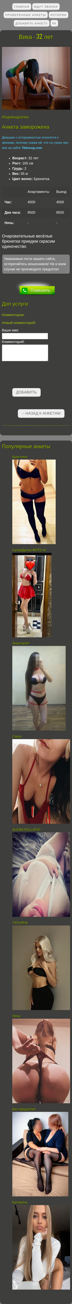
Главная (21, 6)
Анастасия (21, 643)
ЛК (54, 23)
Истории (58, 15)
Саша (17, 736)
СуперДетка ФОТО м (29, 550)
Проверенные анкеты (25, 15)
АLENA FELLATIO (26, 830)
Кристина (20, 457)
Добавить (26, 392)
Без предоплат (24, 1109)
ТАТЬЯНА (20, 923)
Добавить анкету (32, 23)
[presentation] (31, 375)
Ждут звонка (46, 6)
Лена (16, 1016)
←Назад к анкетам (41, 413)
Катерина (20, 1202)
